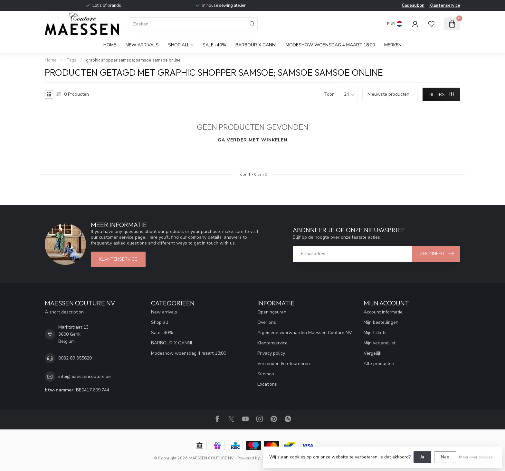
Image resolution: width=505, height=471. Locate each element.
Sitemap (265, 374)
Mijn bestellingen (381, 322)
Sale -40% (214, 45)
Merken (393, 45)
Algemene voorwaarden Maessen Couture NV (304, 333)
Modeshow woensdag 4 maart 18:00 (330, 45)
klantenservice (118, 259)
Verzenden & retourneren (283, 363)
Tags (71, 60)
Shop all (178, 45)
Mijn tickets (375, 333)
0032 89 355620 (75, 358)
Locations (267, 384)
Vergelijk (372, 353)
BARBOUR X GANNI (255, 45)
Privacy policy (271, 353)
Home (109, 45)
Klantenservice (444, 5)
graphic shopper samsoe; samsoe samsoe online (133, 60)
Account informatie (383, 312)
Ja (422, 457)
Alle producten (379, 363)
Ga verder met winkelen (252, 140)
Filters (441, 94)
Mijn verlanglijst (379, 343)
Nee (445, 457)
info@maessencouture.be (84, 376)
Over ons (266, 322)
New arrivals (142, 45)
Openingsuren (271, 312)
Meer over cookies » (477, 457)
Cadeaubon (413, 5)
